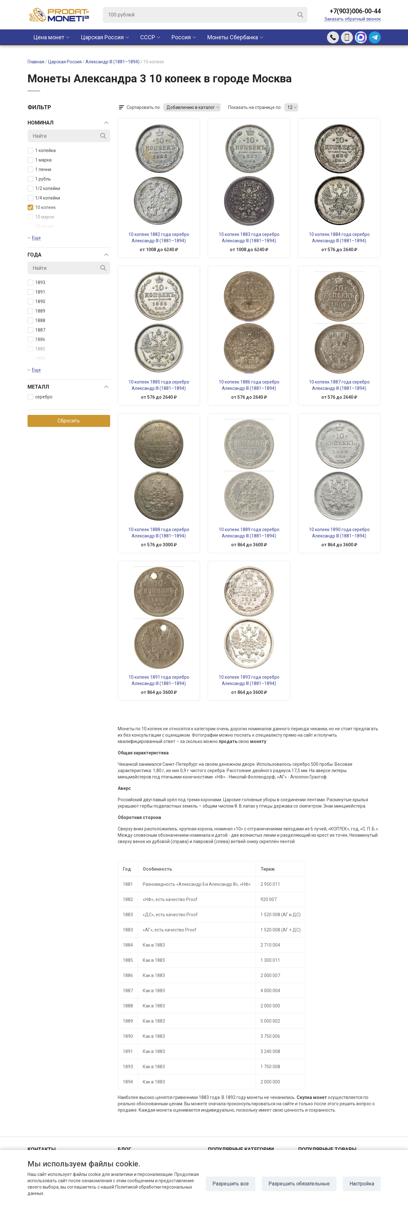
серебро (40, 397)
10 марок (41, 217)
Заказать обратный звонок (352, 19)
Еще (36, 237)
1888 (36, 320)
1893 (36, 282)
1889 (36, 311)
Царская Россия (102, 37)
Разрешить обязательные (299, 1184)
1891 (36, 292)
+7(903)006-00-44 (355, 11)
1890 (36, 301)
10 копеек (42, 207)
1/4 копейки (44, 198)
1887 (36, 330)
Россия (181, 37)
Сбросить (69, 421)
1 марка (40, 160)
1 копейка (42, 150)
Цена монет (48, 37)
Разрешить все (230, 1184)
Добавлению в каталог (190, 107)
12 (289, 107)
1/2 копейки (44, 188)
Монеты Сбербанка (232, 37)
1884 (36, 358)
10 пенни (41, 226)
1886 (36, 339)
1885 (36, 349)
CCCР (147, 37)
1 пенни (39, 169)
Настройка (361, 1184)
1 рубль (39, 179)
